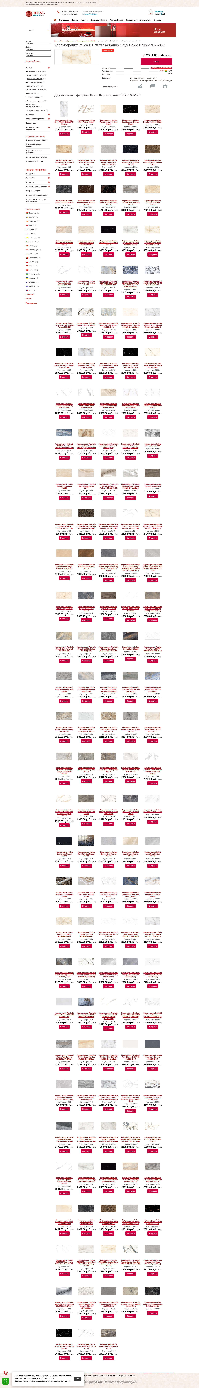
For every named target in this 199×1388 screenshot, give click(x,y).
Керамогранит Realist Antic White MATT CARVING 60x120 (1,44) (153, 649)
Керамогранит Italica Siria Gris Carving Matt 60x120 (64, 689)
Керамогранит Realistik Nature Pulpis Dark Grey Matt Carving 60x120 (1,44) (108, 567)
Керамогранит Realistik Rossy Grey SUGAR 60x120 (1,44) (86, 1097)
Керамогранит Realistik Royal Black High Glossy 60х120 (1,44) (64, 365)
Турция (31, 270)
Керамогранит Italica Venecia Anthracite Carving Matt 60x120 (108, 689)
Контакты (157, 20)
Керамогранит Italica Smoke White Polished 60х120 (86, 283)
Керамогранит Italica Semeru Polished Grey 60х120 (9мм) (64, 405)
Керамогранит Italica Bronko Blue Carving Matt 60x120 (152, 689)
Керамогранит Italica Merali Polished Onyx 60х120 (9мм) (86, 365)
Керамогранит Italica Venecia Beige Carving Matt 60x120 (86, 689)
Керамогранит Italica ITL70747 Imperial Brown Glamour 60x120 (108, 1222)
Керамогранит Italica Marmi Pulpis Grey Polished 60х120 (108, 162)
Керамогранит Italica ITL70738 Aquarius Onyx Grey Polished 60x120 (86, 1179)
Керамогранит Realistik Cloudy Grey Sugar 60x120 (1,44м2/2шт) (152, 1262)
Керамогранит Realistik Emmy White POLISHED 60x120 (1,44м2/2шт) (130, 1015)
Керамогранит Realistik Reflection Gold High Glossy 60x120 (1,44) (152, 609)
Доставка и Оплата (98, 20)
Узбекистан (33, 274)
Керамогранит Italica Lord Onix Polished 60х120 (86, 894)
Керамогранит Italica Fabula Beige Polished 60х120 (108, 122)
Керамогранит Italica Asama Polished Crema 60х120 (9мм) (108, 365)
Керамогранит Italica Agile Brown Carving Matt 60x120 (108, 729)
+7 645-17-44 (69, 12)
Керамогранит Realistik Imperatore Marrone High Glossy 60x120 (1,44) (86, 526)
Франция (32, 282)
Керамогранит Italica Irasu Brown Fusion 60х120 (130, 854)
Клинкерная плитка (34, 79)
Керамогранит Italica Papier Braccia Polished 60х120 (64, 162)
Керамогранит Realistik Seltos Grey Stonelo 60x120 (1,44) (108, 1304)
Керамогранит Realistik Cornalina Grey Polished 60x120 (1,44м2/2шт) (64, 1304)
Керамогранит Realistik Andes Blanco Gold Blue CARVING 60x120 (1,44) (130, 1139)
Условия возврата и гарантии (138, 20)
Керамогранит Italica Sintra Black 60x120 (130, 648)
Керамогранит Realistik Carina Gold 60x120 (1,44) (86, 486)
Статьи (75, 20)
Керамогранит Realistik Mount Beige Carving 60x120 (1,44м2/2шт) (86, 1057)
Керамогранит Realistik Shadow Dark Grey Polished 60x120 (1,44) (108, 649)
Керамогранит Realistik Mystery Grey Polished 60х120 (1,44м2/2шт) (152, 325)
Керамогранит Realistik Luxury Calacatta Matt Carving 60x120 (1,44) (130, 526)
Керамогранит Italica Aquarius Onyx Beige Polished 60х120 (152, 243)
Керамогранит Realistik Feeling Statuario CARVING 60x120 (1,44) (152, 1015)
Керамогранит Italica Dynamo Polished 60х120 (152, 202)
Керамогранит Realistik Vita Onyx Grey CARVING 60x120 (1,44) (86, 1139)
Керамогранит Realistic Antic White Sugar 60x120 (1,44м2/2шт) (130, 934)
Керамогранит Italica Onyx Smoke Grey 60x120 (86, 609)
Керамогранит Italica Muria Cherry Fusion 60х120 (108, 894)
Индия (31, 229)
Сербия (32, 266)
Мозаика (30, 93)
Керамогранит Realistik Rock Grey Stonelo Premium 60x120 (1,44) (64, 1097)
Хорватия (32, 286)
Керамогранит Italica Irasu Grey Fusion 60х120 (152, 854)
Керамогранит (32, 86)
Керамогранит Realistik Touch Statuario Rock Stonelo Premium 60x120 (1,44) (130, 1098)
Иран (31, 233)
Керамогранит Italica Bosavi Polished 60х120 (152, 811)
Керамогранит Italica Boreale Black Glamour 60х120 (109, 243)
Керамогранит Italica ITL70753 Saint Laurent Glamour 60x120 (153, 1222)
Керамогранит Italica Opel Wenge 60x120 (108, 608)
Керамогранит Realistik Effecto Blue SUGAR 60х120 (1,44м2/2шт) (86, 1015)
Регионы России (116, 20)
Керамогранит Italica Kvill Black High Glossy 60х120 (64, 894)
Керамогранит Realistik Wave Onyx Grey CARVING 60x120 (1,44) (108, 1139)
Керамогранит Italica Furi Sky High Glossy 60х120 (86, 854)
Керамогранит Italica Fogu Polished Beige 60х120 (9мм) (108, 405)
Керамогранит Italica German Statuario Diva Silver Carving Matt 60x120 (153, 770)
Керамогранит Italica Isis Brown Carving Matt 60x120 (108, 770)
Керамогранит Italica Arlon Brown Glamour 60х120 (108, 202)
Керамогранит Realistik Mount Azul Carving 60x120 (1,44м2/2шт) (64, 1057)
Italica (162, 71)
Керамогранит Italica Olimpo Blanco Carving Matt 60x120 (108, 812)
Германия (32, 221)
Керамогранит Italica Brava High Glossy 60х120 (64, 854)
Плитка (63, 41)
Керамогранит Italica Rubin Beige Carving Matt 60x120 (152, 729)
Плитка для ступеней (35, 101)
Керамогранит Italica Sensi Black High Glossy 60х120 (64, 1346)
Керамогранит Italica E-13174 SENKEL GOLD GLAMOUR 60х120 (108, 283)
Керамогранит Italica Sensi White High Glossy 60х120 (86, 1346)
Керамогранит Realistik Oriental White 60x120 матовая (130, 609)
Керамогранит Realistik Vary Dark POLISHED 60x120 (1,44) (152, 1097)
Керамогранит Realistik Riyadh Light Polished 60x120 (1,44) (86, 649)
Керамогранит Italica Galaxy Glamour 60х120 (64, 201)
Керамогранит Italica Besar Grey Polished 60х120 (130, 812)
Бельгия (32, 217)
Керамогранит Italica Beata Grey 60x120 (152, 445)
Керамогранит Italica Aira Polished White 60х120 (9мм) (86, 405)
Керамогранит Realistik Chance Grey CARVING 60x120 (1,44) (152, 975)
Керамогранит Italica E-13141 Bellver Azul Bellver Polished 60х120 (64, 446)
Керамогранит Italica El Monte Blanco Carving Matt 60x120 (130, 770)
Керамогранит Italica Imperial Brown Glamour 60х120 (152, 162)
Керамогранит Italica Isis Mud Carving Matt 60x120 (86, 770)
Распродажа (31, 303)
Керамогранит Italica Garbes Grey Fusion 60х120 (108, 854)
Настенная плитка (41, 34)
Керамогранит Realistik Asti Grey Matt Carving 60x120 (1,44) (108, 975)
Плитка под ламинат (35, 90)
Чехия (31, 290)
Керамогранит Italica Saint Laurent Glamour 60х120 (130, 122)
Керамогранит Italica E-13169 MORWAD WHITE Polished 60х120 (152, 283)
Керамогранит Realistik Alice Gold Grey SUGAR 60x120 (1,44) (64, 975)
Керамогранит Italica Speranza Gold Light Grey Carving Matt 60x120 (64, 770)
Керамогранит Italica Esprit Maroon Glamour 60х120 (86, 202)
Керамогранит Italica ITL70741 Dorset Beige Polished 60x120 (130, 1179)
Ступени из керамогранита (32, 105)
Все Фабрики (33, 61)
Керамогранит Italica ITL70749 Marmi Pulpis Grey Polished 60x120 (130, 1222)
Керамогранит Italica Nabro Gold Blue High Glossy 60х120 (130, 894)
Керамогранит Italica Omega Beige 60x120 (64, 608)
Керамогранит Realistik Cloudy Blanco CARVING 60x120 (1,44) (64, 1015)
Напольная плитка (34, 75)
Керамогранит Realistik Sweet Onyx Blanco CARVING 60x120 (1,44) (108, 1097)
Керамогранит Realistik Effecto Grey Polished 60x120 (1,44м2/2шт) (130, 486)
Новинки (84, 20)
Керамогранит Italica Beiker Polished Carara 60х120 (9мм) (131, 405)
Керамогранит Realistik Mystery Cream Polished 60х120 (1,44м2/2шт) (152, 526)
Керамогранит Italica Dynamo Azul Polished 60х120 (131, 202)
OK (77, 1379)
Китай (31, 246)
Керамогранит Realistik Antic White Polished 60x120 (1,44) (108, 446)
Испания (32, 237)
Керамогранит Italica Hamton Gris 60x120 (152, 485)
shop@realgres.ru (89, 14)
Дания (31, 225)
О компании (64, 20)
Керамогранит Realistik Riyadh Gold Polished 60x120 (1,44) (64, 649)
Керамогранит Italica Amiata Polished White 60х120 (153, 405)
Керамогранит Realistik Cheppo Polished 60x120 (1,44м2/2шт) (130, 1304)
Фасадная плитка (34, 97)
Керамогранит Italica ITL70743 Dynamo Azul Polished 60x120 (153, 1179)
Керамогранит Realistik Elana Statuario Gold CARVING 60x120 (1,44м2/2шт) (108, 1016)
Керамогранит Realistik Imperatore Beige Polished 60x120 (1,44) (64, 526)
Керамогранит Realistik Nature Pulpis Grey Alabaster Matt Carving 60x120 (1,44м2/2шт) (130, 567)
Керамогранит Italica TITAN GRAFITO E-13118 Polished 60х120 (64, 325)
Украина (32, 278)
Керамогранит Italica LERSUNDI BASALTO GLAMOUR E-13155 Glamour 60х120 (130, 284)
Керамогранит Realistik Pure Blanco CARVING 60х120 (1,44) (130, 1057)
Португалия (33, 258)
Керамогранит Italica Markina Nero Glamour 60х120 (130, 162)
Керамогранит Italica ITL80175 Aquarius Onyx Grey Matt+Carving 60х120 (86, 1263)
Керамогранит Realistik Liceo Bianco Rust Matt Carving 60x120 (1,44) (108, 526)
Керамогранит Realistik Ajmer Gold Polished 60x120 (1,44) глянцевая (86, 446)
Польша (32, 254)
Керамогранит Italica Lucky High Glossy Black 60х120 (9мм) (130, 365)
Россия (31, 262)
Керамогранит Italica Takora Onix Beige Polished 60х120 (64, 934)
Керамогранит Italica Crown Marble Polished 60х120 (108, 1346)
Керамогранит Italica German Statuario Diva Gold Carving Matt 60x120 (64, 813)
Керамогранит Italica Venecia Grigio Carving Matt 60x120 (131, 689)
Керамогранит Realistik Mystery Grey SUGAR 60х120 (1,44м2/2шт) (108, 1057)
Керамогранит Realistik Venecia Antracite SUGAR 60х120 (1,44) (64, 1139)
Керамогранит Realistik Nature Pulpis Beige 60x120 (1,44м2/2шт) (64, 566)
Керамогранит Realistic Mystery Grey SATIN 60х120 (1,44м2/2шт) (152, 934)
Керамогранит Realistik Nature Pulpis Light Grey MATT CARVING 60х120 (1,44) (152, 567)
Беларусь (32, 213)
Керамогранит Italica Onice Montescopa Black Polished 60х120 (153, 1304)
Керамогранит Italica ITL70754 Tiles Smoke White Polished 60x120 (64, 1262)
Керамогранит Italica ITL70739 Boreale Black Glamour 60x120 (108, 1179)
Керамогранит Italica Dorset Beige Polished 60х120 (64, 243)
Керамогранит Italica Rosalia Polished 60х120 (152, 121)
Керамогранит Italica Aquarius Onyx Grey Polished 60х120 (130, 243)
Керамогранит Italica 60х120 (86, 41)
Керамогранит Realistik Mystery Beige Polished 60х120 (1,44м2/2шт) (130, 325)
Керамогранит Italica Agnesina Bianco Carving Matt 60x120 (86, 729)
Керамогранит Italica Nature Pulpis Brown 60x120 (86, 566)
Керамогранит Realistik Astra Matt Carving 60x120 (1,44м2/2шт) (130, 446)
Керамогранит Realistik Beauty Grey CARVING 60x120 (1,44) (130, 975)
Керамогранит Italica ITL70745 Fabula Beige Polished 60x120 (64, 1222)
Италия (31, 241)
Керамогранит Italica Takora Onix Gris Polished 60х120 (86, 934)
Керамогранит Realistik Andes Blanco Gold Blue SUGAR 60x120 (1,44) (86, 975)
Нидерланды (33, 250)
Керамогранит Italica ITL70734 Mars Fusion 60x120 (152, 1139)
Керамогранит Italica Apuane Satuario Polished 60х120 (64, 283)
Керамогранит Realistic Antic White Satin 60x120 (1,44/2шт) (108, 934)
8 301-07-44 (70, 14)
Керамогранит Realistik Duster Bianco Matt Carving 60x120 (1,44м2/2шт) (86, 1305)
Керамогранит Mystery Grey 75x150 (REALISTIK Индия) (64, 122)
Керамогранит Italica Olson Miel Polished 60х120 (86, 162)
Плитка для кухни (34, 82)
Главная (57, 41)
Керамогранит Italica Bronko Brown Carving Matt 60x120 (64, 729)
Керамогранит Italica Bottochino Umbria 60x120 (64, 486)
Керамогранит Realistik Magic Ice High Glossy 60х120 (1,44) (108, 325)
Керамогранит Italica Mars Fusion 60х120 (86, 121)
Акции (28, 299)
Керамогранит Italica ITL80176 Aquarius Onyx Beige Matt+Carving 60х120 (108, 1263)
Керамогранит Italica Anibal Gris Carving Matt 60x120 (130, 729)
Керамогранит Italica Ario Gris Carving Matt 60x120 (86, 812)
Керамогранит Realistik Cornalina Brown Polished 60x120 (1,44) (108, 486)
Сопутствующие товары (36, 110)
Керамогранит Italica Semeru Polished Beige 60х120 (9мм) (153, 365)
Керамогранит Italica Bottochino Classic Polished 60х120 (86, 243)
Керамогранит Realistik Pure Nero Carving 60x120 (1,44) (152, 1057)
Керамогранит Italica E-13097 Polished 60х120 (86, 324)
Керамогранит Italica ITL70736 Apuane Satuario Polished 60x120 (64, 1180)
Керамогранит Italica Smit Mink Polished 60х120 (152, 894)
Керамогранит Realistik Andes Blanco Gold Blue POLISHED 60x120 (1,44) (130, 1262)
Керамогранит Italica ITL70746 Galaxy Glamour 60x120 (86, 1222)
